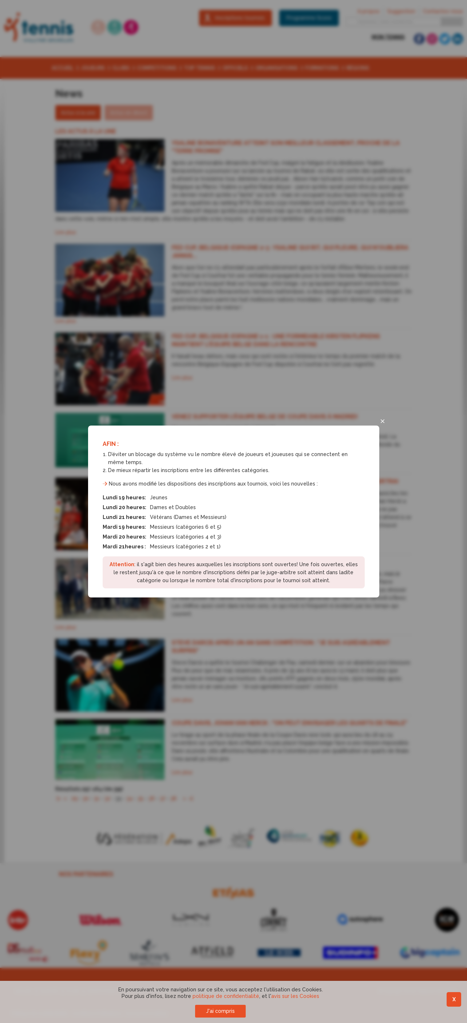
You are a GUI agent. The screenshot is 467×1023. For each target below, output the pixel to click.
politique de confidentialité (226, 996)
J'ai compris (220, 1011)
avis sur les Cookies (295, 996)
